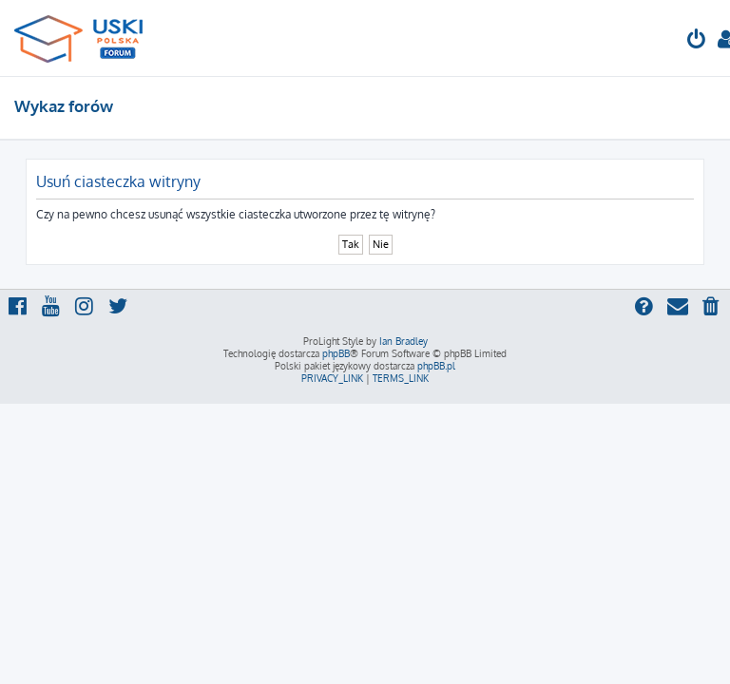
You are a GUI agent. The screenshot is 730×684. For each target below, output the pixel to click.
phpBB (336, 353)
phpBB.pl (436, 365)
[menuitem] (696, 41)
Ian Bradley (403, 341)
